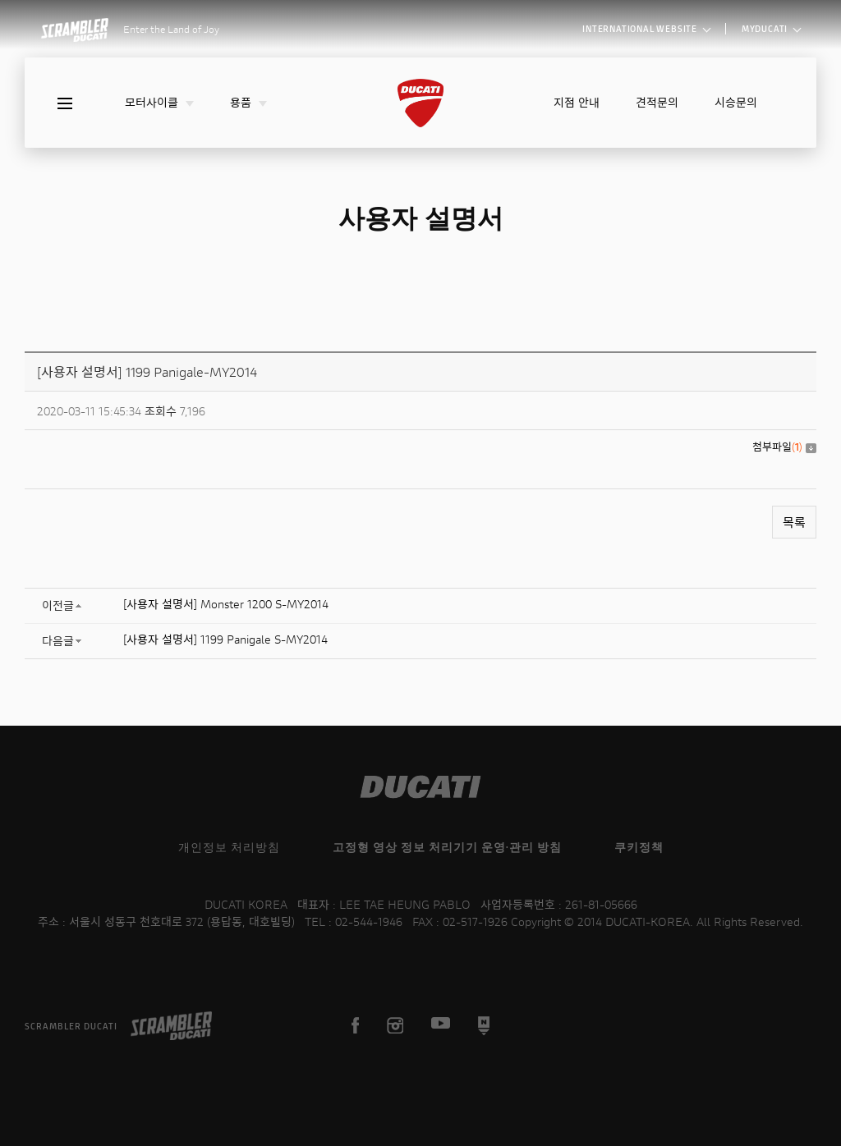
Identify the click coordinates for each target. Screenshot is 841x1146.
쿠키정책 (639, 847)
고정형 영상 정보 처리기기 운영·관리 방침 (447, 847)
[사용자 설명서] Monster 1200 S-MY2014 (226, 604)
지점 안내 (577, 102)
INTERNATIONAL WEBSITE (646, 28)
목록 (794, 522)
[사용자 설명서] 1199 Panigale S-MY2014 (225, 639)
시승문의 (736, 102)
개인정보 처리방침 (229, 847)
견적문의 (657, 102)
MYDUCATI (771, 28)
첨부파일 (784, 447)
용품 (248, 102)
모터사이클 (159, 102)
